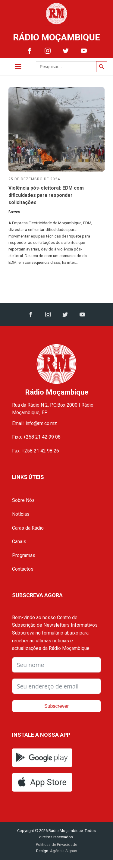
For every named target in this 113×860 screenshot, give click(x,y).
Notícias (21, 514)
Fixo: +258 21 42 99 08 (36, 437)
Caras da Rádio (28, 528)
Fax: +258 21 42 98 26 (35, 451)
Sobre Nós (23, 500)
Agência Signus (63, 851)
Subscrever (56, 706)
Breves (14, 212)
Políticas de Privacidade (56, 844)
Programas (23, 555)
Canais (19, 541)
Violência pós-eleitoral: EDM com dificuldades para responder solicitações (46, 195)
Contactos (22, 569)
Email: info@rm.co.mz (34, 423)
